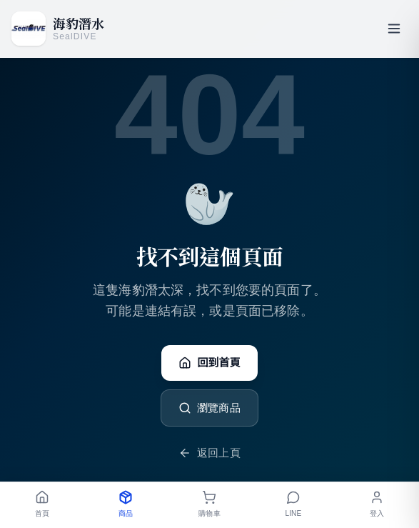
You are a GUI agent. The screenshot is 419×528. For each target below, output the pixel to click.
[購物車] (209, 505)
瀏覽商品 (209, 408)
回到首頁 (209, 363)
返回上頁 (209, 453)
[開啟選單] (394, 28)
